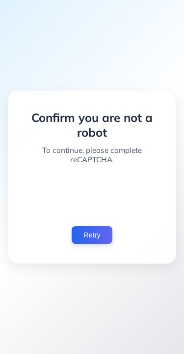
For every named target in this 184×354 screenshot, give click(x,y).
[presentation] (92, 195)
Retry (91, 235)
